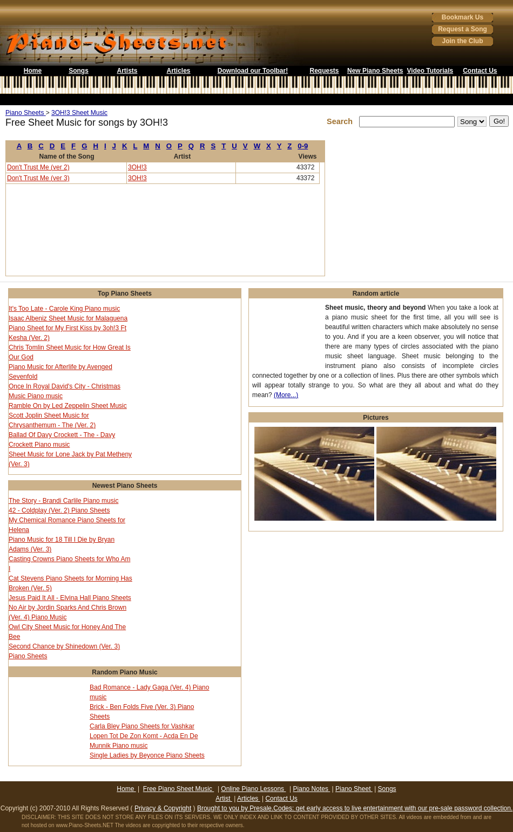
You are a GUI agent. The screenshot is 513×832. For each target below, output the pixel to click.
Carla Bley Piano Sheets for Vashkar (142, 726)
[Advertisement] (256, 100)
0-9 (303, 146)
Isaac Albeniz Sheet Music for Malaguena (68, 318)
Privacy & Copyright (162, 808)
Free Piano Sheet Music (178, 789)
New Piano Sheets (375, 70)
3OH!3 (137, 167)
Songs (79, 70)
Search (342, 121)
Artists (127, 70)
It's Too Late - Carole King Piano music (64, 308)
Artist (223, 798)
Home (33, 70)
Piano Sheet (354, 789)
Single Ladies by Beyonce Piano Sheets (147, 755)
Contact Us (480, 70)
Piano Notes (311, 789)
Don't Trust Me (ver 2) (38, 167)
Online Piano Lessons (253, 789)
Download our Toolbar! (253, 70)
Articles (178, 70)
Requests (324, 70)
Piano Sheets (25, 113)
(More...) (286, 395)
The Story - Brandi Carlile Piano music (63, 500)
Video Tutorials (430, 70)
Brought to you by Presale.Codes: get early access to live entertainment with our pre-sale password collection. (354, 808)
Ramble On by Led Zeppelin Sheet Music (68, 406)
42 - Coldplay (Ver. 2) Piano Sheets (59, 510)
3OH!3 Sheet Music (79, 113)
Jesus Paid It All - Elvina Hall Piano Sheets (70, 598)
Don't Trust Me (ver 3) (38, 178)
